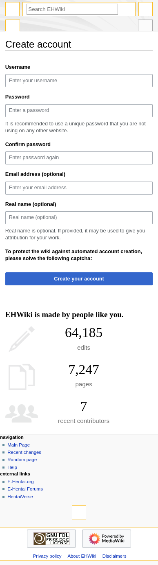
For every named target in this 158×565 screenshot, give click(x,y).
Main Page (18, 444)
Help (12, 467)
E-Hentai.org (20, 481)
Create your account (79, 279)
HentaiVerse (20, 496)
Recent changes (24, 452)
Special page (13, 26)
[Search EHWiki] (72, 9)
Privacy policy (47, 556)
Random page (22, 459)
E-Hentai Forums (25, 488)
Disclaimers (114, 556)
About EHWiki (81, 556)
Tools (145, 26)
